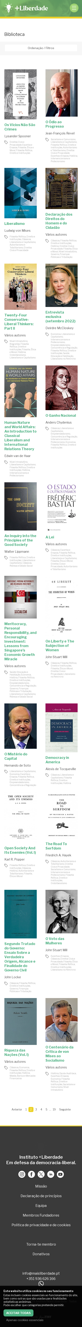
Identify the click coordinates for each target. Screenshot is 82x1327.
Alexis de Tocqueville (60, 769)
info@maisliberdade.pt (41, 1273)
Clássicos (26, 239)
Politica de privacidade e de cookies (41, 1225)
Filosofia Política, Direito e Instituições (21, 151)
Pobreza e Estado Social (21, 565)
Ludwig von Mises (17, 230)
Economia (56, 334)
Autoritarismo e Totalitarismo (64, 149)
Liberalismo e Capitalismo (64, 142)
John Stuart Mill (56, 657)
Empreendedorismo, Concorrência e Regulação (64, 346)
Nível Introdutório (68, 251)
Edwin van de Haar (17, 456)
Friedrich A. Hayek (58, 855)
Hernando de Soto (17, 765)
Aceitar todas (18, 1313)
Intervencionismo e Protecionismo (60, 160)
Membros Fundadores (41, 1215)
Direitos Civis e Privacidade (17, 143)
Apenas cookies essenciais (25, 1320)
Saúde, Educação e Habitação (62, 354)
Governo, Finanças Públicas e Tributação (61, 255)
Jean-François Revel (60, 133)
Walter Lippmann (16, 551)
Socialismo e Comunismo (63, 139)
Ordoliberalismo (18, 355)
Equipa (41, 1206)
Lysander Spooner (17, 136)
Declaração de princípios (41, 1196)
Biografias (15, 344)
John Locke (12, 977)
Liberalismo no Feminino (63, 358)
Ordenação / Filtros (41, 48)
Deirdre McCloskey (59, 328)
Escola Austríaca (67, 1073)
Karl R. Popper (14, 859)
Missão (41, 1186)
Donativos (41, 1254)
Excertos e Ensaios (60, 155)
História (73, 155)
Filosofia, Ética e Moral (62, 561)
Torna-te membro (41, 1244)
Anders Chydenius (58, 422)
